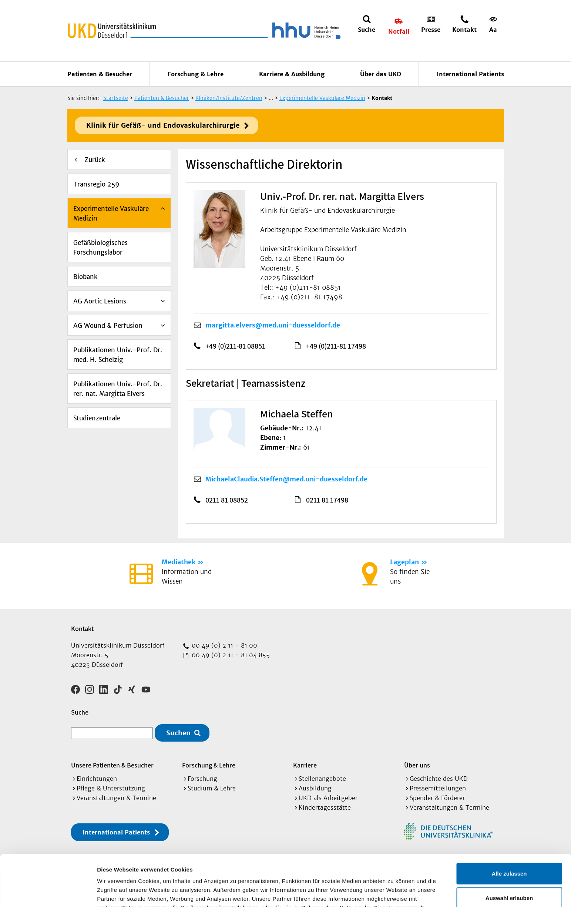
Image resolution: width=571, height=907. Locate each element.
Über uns (417, 765)
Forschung (202, 778)
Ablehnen (509, 874)
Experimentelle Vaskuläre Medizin (111, 213)
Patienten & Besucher (99, 74)
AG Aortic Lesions (99, 301)
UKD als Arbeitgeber (328, 798)
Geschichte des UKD (439, 778)
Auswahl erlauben (509, 850)
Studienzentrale (96, 418)
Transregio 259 (96, 184)
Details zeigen (393, 892)
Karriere (305, 765)
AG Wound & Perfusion (107, 326)
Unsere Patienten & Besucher (112, 765)
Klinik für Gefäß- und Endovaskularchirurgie (162, 125)
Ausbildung (315, 788)
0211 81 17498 (327, 500)
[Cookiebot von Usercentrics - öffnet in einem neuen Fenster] (48, 892)
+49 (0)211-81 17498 (336, 346)
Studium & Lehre (212, 788)
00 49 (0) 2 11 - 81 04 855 (230, 655)
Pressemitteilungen (438, 788)
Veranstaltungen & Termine (116, 798)
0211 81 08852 (226, 500)
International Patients (470, 74)
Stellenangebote (322, 778)
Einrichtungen (97, 778)
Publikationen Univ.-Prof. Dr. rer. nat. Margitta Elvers (117, 389)
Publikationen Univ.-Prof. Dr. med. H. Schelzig (117, 355)
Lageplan (404, 562)
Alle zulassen (509, 825)
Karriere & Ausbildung (292, 74)
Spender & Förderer (437, 798)
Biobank (85, 277)
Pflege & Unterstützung (111, 788)
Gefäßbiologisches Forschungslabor (100, 247)
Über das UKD (380, 74)
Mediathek (178, 562)
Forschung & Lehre (196, 74)
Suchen (178, 733)
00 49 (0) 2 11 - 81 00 (223, 645)
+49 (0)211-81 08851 (235, 346)
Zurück (94, 160)
